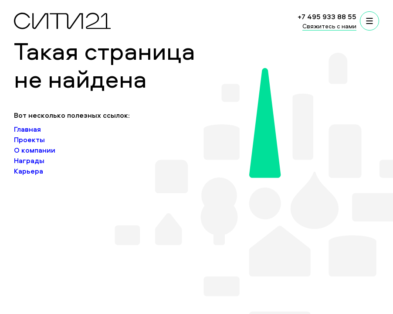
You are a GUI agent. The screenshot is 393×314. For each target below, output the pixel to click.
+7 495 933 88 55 (327, 16)
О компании (34, 150)
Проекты (29, 139)
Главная (27, 129)
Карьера (28, 171)
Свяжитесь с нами (329, 26)
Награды (29, 160)
